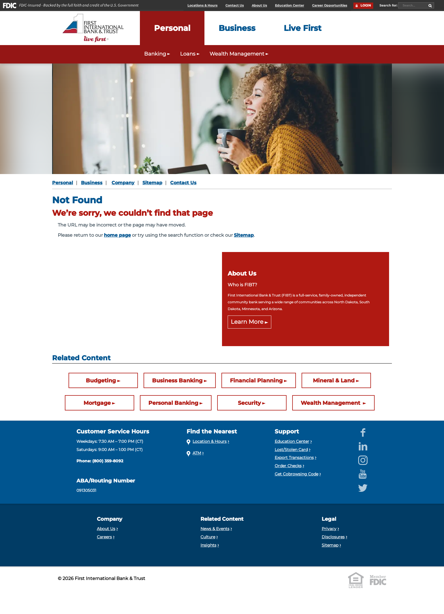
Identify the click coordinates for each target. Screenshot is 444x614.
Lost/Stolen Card (291, 449)
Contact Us (234, 5)
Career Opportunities (329, 5)
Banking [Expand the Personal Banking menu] (158, 54)
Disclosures (333, 536)
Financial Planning (256, 380)
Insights (208, 545)
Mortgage (97, 402)
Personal (62, 182)
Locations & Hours (202, 5)
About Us (259, 5)
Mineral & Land (334, 380)
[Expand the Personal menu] (172, 28)
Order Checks (288, 465)
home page (117, 235)
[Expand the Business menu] (237, 28)
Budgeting (101, 380)
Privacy (329, 528)
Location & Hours (210, 441)
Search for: (388, 5)
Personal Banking (173, 402)
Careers (104, 536)
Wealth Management (331, 402)
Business (92, 182)
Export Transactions (294, 457)
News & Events (214, 528)
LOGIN (365, 5)
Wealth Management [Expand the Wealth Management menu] (240, 54)
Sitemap (152, 182)
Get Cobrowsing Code (296, 474)
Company (123, 182)
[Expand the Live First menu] (303, 28)
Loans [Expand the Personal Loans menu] (190, 54)
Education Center (289, 5)
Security (249, 402)
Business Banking (177, 380)
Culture (207, 536)
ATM (197, 453)
